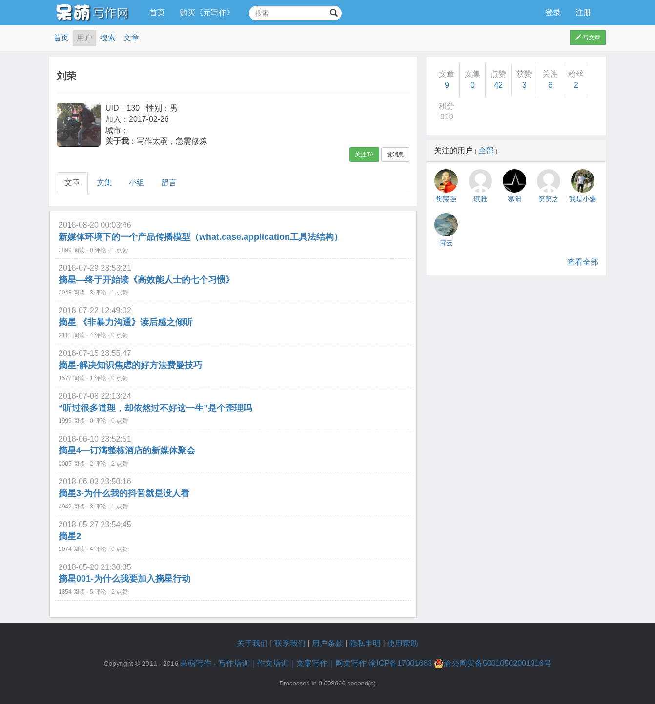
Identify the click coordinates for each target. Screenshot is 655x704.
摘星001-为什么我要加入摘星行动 (124, 579)
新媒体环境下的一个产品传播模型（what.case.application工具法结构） (201, 237)
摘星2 (70, 536)
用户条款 (327, 643)
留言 (169, 182)
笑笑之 (548, 199)
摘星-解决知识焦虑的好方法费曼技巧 (130, 365)
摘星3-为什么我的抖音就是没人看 (124, 493)
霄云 (446, 243)
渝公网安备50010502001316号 (493, 663)
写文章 (587, 37)
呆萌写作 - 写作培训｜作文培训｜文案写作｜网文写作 (273, 663)
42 (498, 85)
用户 (84, 38)
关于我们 (252, 643)
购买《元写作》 (207, 12)
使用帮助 (402, 643)
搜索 (108, 38)
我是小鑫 (582, 199)
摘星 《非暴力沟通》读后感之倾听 (126, 322)
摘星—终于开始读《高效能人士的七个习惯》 (146, 280)
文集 (104, 182)
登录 (553, 12)
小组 (136, 182)
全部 (486, 150)
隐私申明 (365, 643)
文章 (131, 38)
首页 (157, 12)
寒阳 (514, 199)
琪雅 (480, 199)
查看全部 (582, 262)
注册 (583, 12)
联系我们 (290, 643)
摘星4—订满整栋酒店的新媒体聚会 (127, 450)
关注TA (364, 154)
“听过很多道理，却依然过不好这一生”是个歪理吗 (155, 408)
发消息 (395, 154)
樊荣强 (446, 199)
